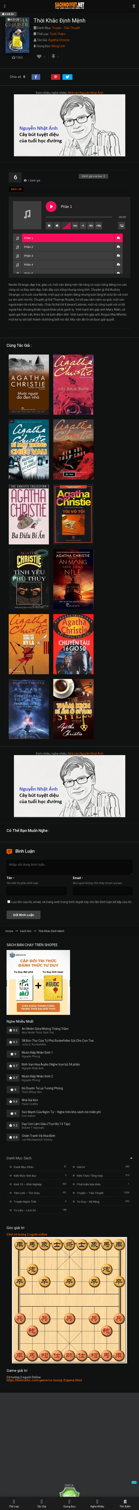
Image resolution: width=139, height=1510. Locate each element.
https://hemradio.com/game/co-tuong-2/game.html (44, 1380)
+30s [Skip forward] (98, 225)
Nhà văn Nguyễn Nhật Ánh (85, 93)
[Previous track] (49, 225)
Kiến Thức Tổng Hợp (90, 1175)
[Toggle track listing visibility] (121, 225)
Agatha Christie (59, 40)
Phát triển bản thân (88, 1184)
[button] (118, 238)
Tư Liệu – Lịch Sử (25, 1210)
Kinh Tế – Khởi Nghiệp (28, 1184)
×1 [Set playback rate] (83, 225)
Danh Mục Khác (24, 1167)
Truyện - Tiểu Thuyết (66, 28)
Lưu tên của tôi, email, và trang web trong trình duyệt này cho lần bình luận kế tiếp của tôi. (72, 902)
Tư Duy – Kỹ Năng (88, 1201)
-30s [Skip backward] (91, 225)
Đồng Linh (58, 46)
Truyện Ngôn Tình (25, 1201)
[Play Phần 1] (51, 206)
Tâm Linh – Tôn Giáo (27, 1193)
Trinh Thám (57, 34)
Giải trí (81, 1167)
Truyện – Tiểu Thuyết (90, 1193)
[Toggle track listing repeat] (75, 225)
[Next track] (57, 225)
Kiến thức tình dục (25, 1175)
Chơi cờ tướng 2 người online (27, 1234)
